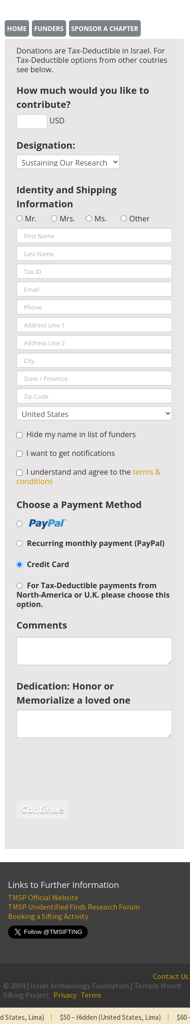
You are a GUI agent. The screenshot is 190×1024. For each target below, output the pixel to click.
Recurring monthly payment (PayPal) (96, 543)
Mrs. (67, 218)
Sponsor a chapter (104, 28)
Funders (49, 28)
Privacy (64, 995)
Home (17, 28)
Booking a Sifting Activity (48, 916)
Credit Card (48, 564)
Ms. (100, 218)
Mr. (31, 218)
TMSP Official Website (43, 897)
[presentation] (87, 770)
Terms (91, 995)
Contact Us (171, 976)
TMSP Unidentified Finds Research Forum (74, 906)
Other (139, 218)
